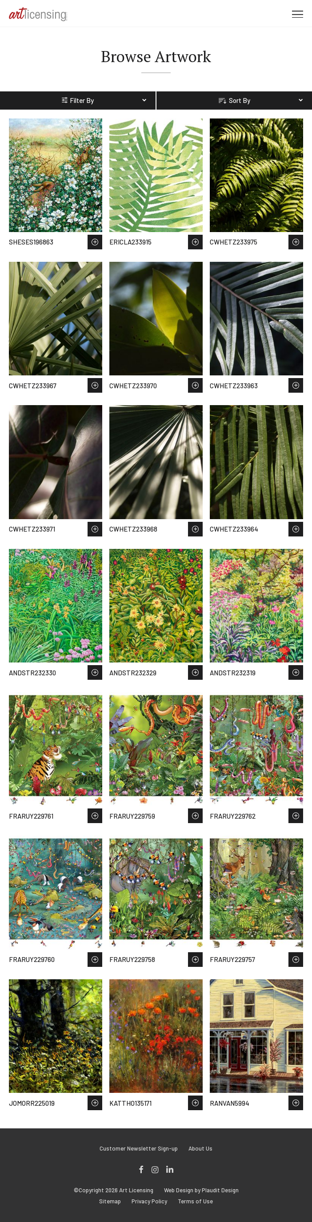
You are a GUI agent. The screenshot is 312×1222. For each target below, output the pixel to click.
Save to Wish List (95, 242)
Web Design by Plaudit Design (201, 1190)
